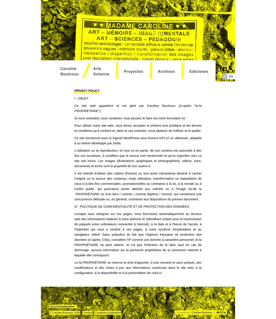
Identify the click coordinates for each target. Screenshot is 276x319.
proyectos (133, 71)
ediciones (198, 71)
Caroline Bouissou (69, 71)
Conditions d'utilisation (108, 312)
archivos (166, 71)
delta (221, 312)
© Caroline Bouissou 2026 (65, 312)
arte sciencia (101, 71)
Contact (87, 312)
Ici (183, 118)
